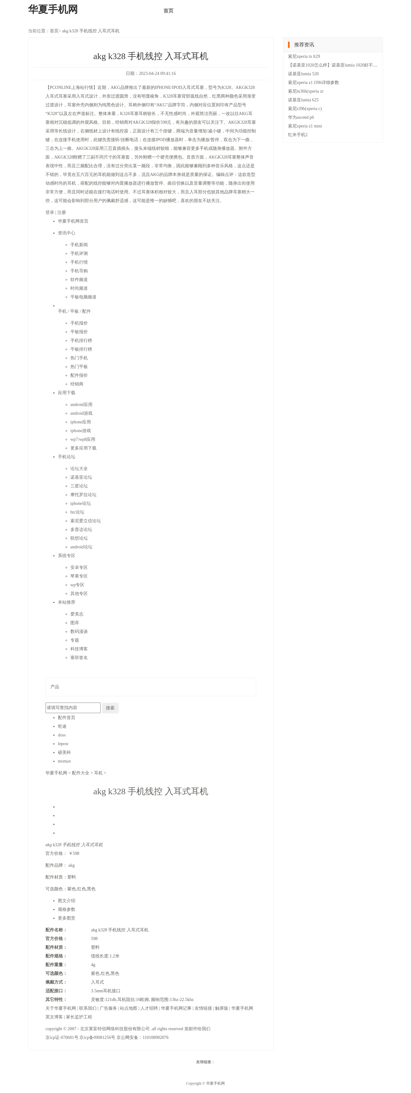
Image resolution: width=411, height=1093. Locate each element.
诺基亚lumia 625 (303, 100)
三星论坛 (79, 486)
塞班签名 (79, 657)
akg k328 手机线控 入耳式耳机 (91, 31)
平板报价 (79, 332)
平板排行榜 (81, 349)
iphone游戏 (80, 430)
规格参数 (66, 909)
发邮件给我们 (197, 1028)
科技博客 (79, 649)
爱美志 (76, 614)
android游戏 (81, 413)
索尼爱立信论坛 (85, 521)
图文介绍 (66, 900)
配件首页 (66, 717)
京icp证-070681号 (62, 1037)
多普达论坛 (81, 529)
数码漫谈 (79, 631)
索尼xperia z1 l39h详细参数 (313, 82)
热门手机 (79, 358)
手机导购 (79, 271)
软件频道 (79, 279)
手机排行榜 (81, 340)
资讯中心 (66, 233)
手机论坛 (66, 456)
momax (64, 761)
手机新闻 (79, 244)
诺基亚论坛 (81, 477)
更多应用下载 (83, 448)
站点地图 (129, 1008)
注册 (61, 212)
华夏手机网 (56, 773)
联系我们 (88, 1008)
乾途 (62, 726)
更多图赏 (66, 918)
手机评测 (79, 253)
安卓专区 (79, 567)
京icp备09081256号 (97, 1037)
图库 (74, 622)
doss (62, 735)
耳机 (99, 773)
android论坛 (81, 547)
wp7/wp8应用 (82, 439)
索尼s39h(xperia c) (305, 108)
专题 (74, 640)
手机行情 (79, 262)
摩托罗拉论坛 (83, 494)
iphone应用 (80, 422)
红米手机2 (298, 134)
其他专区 (79, 593)
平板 (75, 311)
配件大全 (81, 773)
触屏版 (222, 1008)
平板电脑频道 (83, 297)
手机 (63, 311)
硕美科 (64, 752)
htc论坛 (77, 512)
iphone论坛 (80, 503)
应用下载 (66, 392)
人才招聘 (149, 1008)
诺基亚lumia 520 (303, 73)
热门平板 (79, 366)
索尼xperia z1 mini (305, 126)
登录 (50, 212)
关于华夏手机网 (61, 1008)
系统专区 (66, 555)
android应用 (81, 404)
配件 (86, 311)
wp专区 (77, 585)
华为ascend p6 (301, 117)
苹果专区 (79, 576)
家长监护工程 (79, 1017)
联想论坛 (79, 538)
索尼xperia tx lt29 (304, 56)
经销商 (76, 384)
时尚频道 (79, 288)
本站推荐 (66, 602)
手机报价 (79, 323)
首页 (168, 10)
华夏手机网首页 (73, 221)
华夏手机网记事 (177, 1008)
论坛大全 (79, 468)
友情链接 (204, 1008)
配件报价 (79, 375)
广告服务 (109, 1008)
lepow (63, 743)
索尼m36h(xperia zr (306, 91)
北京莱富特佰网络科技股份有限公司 (115, 1028)
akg (71, 865)
